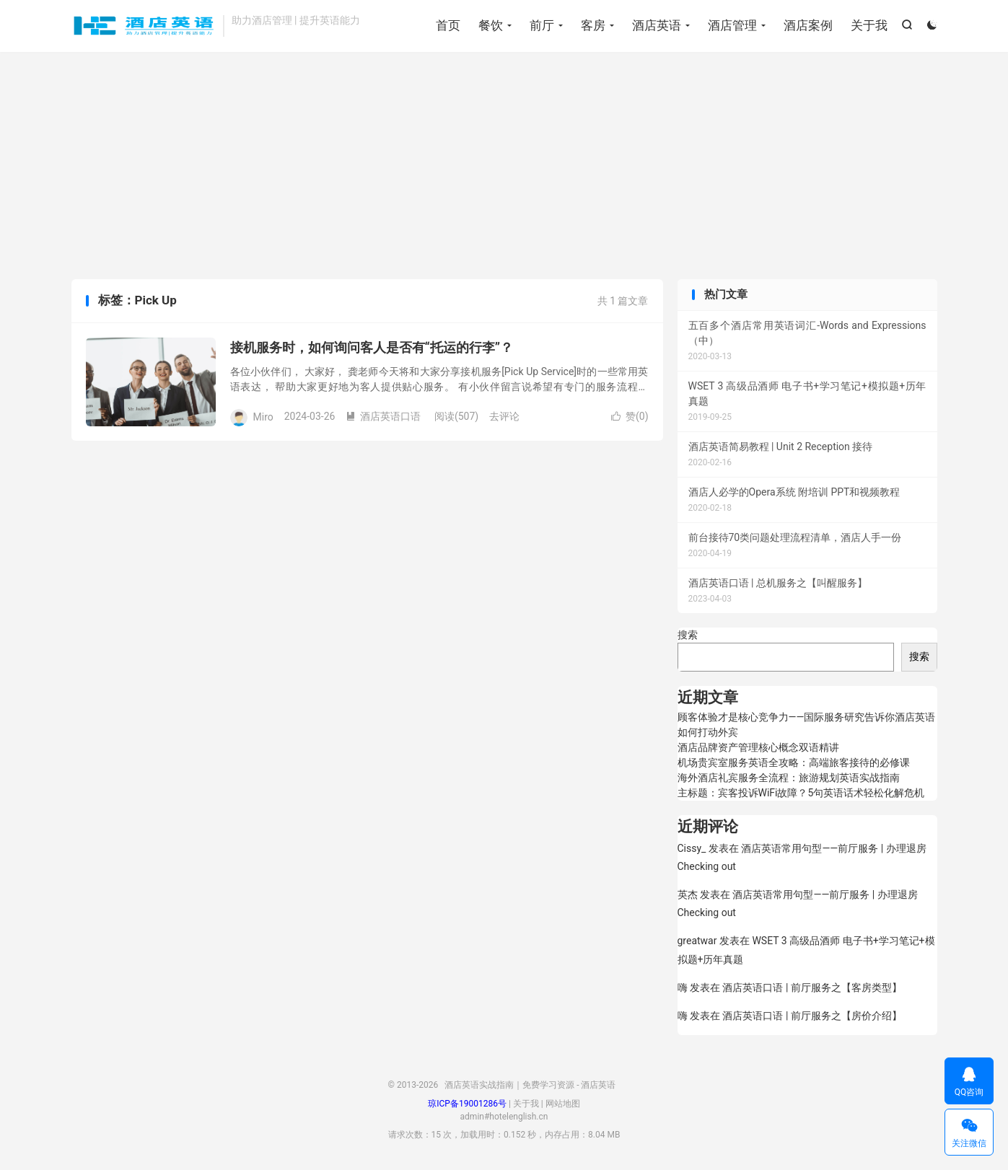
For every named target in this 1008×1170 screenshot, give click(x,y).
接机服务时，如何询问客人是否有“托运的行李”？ (372, 347)
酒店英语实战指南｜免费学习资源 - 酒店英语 (143, 26)
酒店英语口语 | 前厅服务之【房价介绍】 (811, 1015)
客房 (593, 25)
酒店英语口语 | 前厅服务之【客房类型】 (811, 987)
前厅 (542, 25)
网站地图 (562, 1104)
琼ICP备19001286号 (467, 1104)
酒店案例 (808, 25)
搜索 (688, 635)
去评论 (504, 416)
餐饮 (490, 25)
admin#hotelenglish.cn (504, 1117)
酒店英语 (656, 25)
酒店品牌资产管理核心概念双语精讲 (758, 747)
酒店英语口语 (383, 416)
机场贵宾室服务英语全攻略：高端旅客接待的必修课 (794, 762)
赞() (630, 416)
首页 (448, 25)
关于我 (869, 25)
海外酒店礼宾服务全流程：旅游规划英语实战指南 (789, 777)
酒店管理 (732, 25)
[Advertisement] (504, 167)
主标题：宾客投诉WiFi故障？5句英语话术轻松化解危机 (801, 793)
